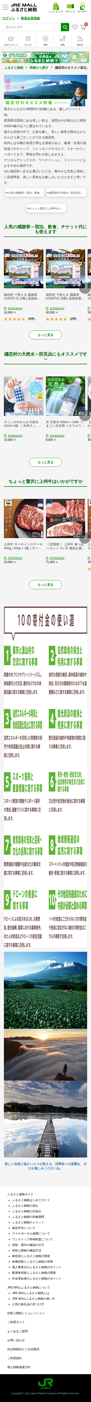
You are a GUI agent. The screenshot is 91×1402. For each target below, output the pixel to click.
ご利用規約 (14, 1358)
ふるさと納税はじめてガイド (31, 1200)
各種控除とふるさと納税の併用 (32, 1261)
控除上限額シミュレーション (26, 1313)
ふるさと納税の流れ (25, 1205)
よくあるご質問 (17, 1331)
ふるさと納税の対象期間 (28, 1217)
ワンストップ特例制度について (32, 1239)
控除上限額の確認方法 (26, 1250)
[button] (85, 288)
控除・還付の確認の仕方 (28, 1245)
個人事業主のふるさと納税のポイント (37, 1267)
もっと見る (45, 335)
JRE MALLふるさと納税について (28, 1287)
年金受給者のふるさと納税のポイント (37, 1278)
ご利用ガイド (16, 1322)
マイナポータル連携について (31, 1233)
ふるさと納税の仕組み (26, 1211)
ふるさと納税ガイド (20, 1194)
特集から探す (39, 67)
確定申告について (23, 1228)
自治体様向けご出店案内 (23, 1349)
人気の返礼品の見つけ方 (28, 1304)
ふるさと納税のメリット (28, 1222)
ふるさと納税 (13, 67)
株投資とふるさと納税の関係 (31, 1256)
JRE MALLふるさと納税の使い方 (33, 1298)
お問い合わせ (16, 1340)
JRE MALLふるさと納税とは (30, 1293)
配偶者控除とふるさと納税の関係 (34, 1272)
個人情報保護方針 (19, 1367)
